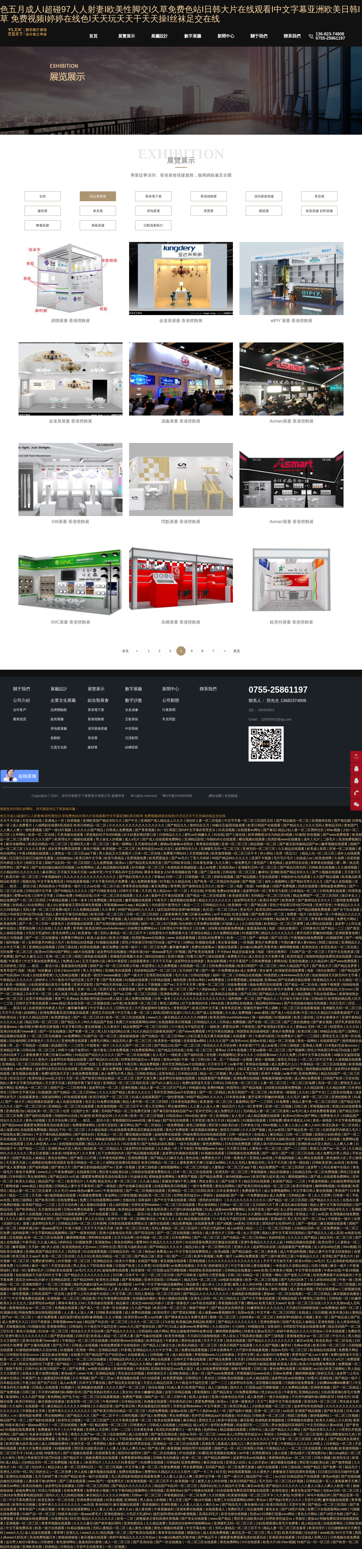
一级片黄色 (99, 1050)
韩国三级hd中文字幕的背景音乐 (192, 830)
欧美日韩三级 (308, 1031)
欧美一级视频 (16, 984)
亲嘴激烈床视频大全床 (127, 956)
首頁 (93, 36)
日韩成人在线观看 (45, 1387)
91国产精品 (68, 1476)
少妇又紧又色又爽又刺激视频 (209, 1036)
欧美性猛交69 (102, 1116)
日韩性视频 (128, 1195)
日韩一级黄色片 (53, 923)
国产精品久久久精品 (274, 994)
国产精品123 (163, 1045)
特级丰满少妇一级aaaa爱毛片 (151, 952)
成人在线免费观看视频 (320, 1111)
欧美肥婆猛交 (159, 858)
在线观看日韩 (87, 1172)
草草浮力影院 (278, 891)
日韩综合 (67, 1547)
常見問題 (168, 719)
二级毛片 (329, 839)
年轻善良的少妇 (181, 1401)
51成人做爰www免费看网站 (90, 994)
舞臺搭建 (42, 225)
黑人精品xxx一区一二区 (170, 891)
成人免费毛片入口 (284, 1064)
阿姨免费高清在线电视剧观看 (205, 1134)
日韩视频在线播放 (300, 1420)
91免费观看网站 (144, 1050)
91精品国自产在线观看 (304, 1476)
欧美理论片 (63, 839)
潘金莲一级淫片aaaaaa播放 (101, 975)
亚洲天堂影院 (83, 984)
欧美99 (352, 1162)
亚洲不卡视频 (261, 858)
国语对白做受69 (130, 1453)
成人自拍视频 (134, 919)
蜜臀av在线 (23, 895)
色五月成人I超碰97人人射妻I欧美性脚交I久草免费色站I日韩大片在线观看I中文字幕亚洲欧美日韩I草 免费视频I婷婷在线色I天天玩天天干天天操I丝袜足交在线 (180, 13)
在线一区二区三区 (200, 1050)
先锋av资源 (302, 1345)
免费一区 (86, 1425)
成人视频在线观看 (93, 1205)
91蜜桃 (84, 1364)
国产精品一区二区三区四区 (288, 1200)
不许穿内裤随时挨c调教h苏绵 (60, 1392)
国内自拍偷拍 (155, 956)
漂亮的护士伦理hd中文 (279, 1223)
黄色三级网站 (170, 1003)
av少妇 (319, 1369)
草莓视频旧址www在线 (129, 1120)
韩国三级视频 (297, 1415)
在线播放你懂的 (144, 1298)
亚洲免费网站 (308, 1073)
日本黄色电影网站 (184, 1101)
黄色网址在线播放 (240, 1003)
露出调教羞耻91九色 (340, 1434)
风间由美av (47, 886)
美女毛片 (247, 909)
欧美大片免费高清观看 (36, 1448)
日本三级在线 (291, 1467)
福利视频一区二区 (241, 998)
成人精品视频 (301, 994)
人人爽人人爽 (10, 830)
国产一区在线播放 (53, 1031)
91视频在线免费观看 (20, 1429)
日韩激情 (47, 1542)
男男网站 (100, 1443)
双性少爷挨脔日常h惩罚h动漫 (291, 905)
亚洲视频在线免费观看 (32, 1518)
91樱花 (203, 1453)
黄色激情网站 (66, 1542)
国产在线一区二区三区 (265, 1022)
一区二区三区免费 (154, 947)
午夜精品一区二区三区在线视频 (323, 1064)
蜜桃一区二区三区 (211, 984)
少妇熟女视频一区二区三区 (272, 1406)
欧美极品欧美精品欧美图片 (196, 1322)
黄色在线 (116, 900)
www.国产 (95, 1481)
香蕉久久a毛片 (334, 1359)
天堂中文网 (245, 1354)
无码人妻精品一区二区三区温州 (175, 1228)
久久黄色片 (112, 1027)
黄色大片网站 (307, 1514)
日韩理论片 (194, 1378)
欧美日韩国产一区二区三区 (257, 966)
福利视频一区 (16, 942)
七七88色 (23, 1265)
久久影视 (224, 1284)
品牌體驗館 (59, 710)
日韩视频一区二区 (198, 877)
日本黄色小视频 (281, 1270)
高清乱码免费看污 (211, 938)
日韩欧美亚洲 (180, 1069)
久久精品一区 (168, 1148)
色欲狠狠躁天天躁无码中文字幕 (335, 975)
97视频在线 (171, 1439)
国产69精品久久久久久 (71, 891)
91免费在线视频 (109, 1101)
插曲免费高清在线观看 (266, 984)
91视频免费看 (64, 989)
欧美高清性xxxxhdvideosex (276, 909)
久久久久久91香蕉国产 (121, 1462)
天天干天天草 (186, 984)
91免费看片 (286, 1036)
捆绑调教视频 (289, 947)
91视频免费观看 (91, 1195)
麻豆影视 (246, 1420)
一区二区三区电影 (196, 1167)
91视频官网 (250, 933)
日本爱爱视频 (237, 980)
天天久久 (52, 1041)
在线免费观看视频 (85, 1073)
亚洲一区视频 (126, 1167)
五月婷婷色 (8, 966)
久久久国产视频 (254, 1130)
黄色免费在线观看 (283, 1369)
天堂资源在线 (32, 820)
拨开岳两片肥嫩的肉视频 (315, 933)
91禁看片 (298, 1495)
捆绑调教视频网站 (229, 1331)
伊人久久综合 (95, 1219)
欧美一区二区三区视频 (147, 1116)
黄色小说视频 (35, 1120)
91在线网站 (36, 905)
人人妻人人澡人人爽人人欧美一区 (326, 1486)
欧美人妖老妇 (97, 938)
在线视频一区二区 (193, 966)
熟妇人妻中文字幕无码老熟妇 (67, 914)
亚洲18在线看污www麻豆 (19, 1031)
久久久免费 (62, 928)
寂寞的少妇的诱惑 (328, 1134)
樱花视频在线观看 (252, 839)
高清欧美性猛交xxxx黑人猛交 (101, 998)
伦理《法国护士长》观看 (81, 1111)
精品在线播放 (280, 1172)
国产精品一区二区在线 (302, 984)
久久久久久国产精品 (89, 830)
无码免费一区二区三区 (17, 952)
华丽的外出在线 (66, 1116)
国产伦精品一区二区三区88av (163, 1036)
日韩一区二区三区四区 (143, 914)
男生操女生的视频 (131, 1373)
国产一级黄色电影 (83, 1233)
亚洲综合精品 (201, 933)
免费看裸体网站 (84, 1125)
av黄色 (240, 1223)
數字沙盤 (133, 700)
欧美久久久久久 (140, 1092)
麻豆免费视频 (112, 1069)
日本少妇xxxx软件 (67, 970)
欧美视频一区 (185, 1481)
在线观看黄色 (140, 961)
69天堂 (75, 1518)
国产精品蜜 (342, 820)
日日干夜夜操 (41, 1322)
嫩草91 (263, 872)
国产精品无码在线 (171, 1050)
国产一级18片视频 (58, 830)
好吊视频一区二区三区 (148, 867)
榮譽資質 (19, 719)
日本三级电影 (290, 1045)
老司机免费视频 (222, 1425)
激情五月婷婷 (19, 1059)
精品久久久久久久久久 (215, 900)
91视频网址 (227, 1055)
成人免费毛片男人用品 (117, 1073)
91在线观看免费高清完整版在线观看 (137, 1130)
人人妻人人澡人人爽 (205, 1106)
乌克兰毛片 (337, 1003)
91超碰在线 (138, 1176)
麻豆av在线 (305, 1340)
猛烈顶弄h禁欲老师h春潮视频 (179, 909)
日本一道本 (79, 900)
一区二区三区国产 (96, 1420)
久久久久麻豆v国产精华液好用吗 (30, 1219)
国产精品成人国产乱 (345, 1317)
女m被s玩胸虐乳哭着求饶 (259, 947)
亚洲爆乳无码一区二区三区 (221, 849)
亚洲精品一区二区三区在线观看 (71, 1106)
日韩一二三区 (121, 1429)
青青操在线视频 (208, 844)
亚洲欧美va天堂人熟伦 (315, 1144)
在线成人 (18, 905)
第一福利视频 (262, 1017)
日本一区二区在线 (148, 853)
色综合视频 (156, 1387)
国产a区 (273, 1209)
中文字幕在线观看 (308, 1270)
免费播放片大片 (50, 1429)
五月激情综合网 (146, 844)
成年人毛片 (312, 839)
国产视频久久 (201, 1214)
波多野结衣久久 (187, 849)
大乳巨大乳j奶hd (38, 933)
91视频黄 (45, 1092)
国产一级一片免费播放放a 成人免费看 (230, 970)
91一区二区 (21, 1467)
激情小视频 (279, 1289)
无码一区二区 (318, 1027)
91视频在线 (8, 1312)
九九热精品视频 (67, 975)
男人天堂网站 (93, 970)
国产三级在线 (236, 834)
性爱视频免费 (137, 858)
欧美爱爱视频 (173, 1378)
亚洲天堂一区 (81, 1443)
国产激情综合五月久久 (199, 886)
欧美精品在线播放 (225, 994)
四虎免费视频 (158, 1411)
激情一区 (207, 1116)
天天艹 (5, 1298)
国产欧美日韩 (45, 1200)
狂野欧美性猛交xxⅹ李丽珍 (141, 1059)
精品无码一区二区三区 (42, 1022)
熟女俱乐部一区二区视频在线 (89, 1003)
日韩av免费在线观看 (79, 1209)
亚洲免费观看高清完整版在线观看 (65, 1012)
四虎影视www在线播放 (285, 839)
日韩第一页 (341, 1195)
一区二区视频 (115, 1547)
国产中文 (132, 820)
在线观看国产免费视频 (214, 1078)
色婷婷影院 (277, 1237)
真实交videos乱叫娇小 (32, 1280)
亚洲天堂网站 (90, 1439)
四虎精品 (52, 1547)
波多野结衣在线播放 (112, 952)
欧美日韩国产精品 (243, 1481)
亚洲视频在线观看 (80, 923)
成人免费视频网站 (277, 1190)
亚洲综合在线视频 (19, 1476)
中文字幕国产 (239, 961)
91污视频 (170, 923)
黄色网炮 (53, 1397)
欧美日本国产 (270, 900)
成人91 (52, 905)
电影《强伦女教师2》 (285, 928)
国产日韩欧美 (187, 1275)
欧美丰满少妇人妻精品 (345, 1312)
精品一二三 (192, 905)
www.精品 (58, 1003)
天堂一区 (73, 1078)
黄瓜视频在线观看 (26, 1073)
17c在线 (168, 1322)
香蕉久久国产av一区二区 (328, 1148)
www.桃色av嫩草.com (85, 1190)
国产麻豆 (269, 830)
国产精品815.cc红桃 (104, 1059)
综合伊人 (39, 1467)
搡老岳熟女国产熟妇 (306, 1490)
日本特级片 (17, 1176)
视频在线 (28, 881)
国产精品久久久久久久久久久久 (87, 1275)
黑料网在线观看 (100, 1237)
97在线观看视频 (76, 1097)
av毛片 (297, 1111)
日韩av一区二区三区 (235, 1205)
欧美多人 (321, 1439)
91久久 (190, 1012)
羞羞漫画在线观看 (74, 966)
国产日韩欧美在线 (177, 863)
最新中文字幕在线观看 (168, 895)
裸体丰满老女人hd (297, 1120)
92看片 (192, 956)
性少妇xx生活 (271, 1392)
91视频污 (68, 1387)
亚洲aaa (270, 980)
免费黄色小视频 (98, 1490)
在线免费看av (208, 1139)
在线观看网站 (333, 1523)
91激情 (300, 834)
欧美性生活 (341, 1458)
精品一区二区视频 (282, 1041)
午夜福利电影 (285, 1158)
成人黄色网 (255, 1397)
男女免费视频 (179, 1415)
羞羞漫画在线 (257, 928)
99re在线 (218, 1003)
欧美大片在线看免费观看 (317, 1364)
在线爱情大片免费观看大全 (169, 933)
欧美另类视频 (175, 1336)
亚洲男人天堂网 (97, 1429)
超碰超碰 (255, 980)
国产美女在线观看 (194, 1518)
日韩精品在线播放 (238, 1270)
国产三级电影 (274, 1336)
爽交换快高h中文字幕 (262, 1443)
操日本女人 (350, 895)
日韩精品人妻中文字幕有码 (74, 1186)
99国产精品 (312, 1467)
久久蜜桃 (255, 1214)
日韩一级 (234, 1233)
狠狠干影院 (14, 1369)
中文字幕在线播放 (221, 1031)
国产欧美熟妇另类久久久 (275, 1027)
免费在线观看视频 (194, 1350)
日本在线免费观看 (238, 1144)
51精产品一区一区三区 (309, 952)
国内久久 (237, 1387)
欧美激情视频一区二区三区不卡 (234, 853)
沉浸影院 (131, 738)
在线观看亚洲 (105, 1453)
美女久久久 (245, 1055)
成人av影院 (277, 1130)
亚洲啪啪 (223, 1116)
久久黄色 (282, 1495)
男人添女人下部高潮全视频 (93, 1265)
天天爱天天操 (55, 1083)
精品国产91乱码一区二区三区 (106, 1322)
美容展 (319, 196)
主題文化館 (59, 747)
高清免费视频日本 (43, 1537)
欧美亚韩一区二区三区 (84, 1401)
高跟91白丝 (208, 1486)
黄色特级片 (103, 1504)
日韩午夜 (181, 1397)
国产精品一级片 (347, 1378)
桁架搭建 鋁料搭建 (319, 211)
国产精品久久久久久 (325, 1200)
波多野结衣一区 (255, 891)
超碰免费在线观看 (168, 1134)
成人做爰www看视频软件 (217, 1312)
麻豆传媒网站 (16, 844)
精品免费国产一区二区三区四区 (316, 895)
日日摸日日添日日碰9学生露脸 (31, 858)
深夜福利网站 (51, 1097)
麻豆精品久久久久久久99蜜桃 (252, 919)
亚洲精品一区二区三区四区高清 (25, 1064)
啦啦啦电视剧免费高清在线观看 (329, 956)
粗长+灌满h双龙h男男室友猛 (130, 1443)
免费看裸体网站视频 (136, 1458)
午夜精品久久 (276, 1448)
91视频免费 (84, 1242)
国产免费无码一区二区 (268, 914)
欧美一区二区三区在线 (133, 1228)
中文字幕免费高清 (50, 881)
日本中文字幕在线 (92, 1383)
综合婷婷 (185, 923)
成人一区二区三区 (117, 1542)
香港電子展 (153, 196)
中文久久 (339, 1336)
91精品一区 (251, 1275)
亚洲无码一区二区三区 (259, 849)
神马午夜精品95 (319, 1495)
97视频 (180, 952)
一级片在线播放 (189, 1144)
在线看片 (77, 1354)
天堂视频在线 (199, 853)
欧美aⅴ (121, 863)
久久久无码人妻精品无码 (323, 825)
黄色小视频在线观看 (173, 1298)
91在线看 (330, 1448)
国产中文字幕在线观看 (171, 1200)
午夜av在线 (332, 1270)
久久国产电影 (141, 1308)
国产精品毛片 (232, 1504)
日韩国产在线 (86, 1064)
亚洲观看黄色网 (347, 933)
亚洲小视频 (176, 956)
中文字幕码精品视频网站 (54, 1134)
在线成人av (305, 858)
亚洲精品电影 (288, 1298)
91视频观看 (283, 1017)
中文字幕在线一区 (199, 1528)
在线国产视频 (148, 1261)
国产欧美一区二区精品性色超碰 (217, 881)
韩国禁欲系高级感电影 (253, 1031)
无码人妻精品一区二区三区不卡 (123, 933)
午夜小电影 (73, 1228)
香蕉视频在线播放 (68, 919)
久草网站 (19, 834)
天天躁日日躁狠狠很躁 (303, 1308)
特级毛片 (343, 1397)
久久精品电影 (98, 1130)
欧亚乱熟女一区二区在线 (339, 947)
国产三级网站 (348, 1031)
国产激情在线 (145, 1326)
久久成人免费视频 (238, 1012)
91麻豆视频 (47, 1509)
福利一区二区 (151, 923)
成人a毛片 (133, 839)
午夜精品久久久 (308, 1256)
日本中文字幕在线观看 (315, 1055)
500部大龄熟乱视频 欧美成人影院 (273, 1364)
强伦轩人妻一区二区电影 (204, 820)
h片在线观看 (99, 1214)
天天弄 (146, 891)
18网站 (188, 942)
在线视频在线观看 (72, 1144)
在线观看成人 (138, 1354)
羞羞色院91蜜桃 (90, 1542)
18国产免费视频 (284, 886)
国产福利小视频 (241, 1411)
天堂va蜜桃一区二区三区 (267, 1050)
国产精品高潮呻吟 (217, 1458)
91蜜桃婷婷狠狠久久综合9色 (37, 1350)
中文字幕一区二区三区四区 (277, 1312)
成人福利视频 (119, 1205)
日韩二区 (234, 1275)
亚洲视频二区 (90, 1069)
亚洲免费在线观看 (74, 1041)
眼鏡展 (264, 211)
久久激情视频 (347, 867)
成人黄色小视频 (302, 1289)
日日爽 (200, 928)
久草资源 (199, 1120)
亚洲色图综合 (262, 1453)
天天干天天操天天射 (99, 1228)
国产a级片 (19, 1434)
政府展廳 (57, 719)
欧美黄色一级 (88, 933)
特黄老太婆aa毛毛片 (259, 1331)
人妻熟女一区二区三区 (265, 1148)
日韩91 (218, 1083)
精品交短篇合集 (244, 952)
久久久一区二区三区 (145, 1322)
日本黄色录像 (203, 863)
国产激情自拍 (84, 1134)
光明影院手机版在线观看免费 (304, 1326)
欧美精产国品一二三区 (289, 1181)
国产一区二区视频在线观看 (146, 1190)
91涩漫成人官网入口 (313, 1537)
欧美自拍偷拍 (32, 1486)
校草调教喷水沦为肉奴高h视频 (270, 834)
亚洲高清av (227, 867)
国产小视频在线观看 (327, 872)
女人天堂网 (322, 1195)
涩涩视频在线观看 (35, 1359)
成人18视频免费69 (55, 1443)
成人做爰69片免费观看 (273, 1354)
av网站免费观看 (247, 1256)
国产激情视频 (342, 1462)
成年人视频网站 (277, 881)
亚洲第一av (27, 1289)
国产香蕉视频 (145, 830)
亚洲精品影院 (194, 839)
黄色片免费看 (26, 1172)
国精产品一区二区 (158, 1397)
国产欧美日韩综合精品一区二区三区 (108, 1078)
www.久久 (126, 1326)
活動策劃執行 (153, 225)
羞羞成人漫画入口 (231, 1443)
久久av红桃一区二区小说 (102, 886)
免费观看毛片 (252, 1190)
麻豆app (154, 1120)
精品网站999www (269, 1003)
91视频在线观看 (108, 942)
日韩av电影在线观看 (278, 1214)
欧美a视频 (222, 1251)
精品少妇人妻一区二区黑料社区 (301, 830)
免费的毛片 (85, 1139)
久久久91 (353, 1027)
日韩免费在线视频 (222, 966)
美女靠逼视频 (228, 942)
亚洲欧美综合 (137, 1139)
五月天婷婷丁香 (47, 1476)
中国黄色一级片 (70, 886)
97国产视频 (160, 1289)
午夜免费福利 (64, 1172)
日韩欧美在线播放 (166, 1458)
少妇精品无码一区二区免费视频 (315, 1172)
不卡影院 (186, 1148)
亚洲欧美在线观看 (118, 970)
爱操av (301, 1027)
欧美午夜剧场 (228, 1420)
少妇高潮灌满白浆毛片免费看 (50, 984)
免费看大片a (236, 956)
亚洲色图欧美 (341, 1097)
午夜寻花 (28, 1242)
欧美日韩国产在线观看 (264, 825)
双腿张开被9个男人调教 (261, 1008)
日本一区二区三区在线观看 (114, 895)
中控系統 (131, 728)
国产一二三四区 (309, 1036)
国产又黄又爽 (147, 1078)
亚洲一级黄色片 (179, 1303)
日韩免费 (275, 1120)
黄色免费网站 (213, 1144)
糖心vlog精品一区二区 (345, 1453)
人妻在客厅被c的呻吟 (41, 1481)
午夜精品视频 (58, 900)
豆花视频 (15, 1237)
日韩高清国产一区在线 (48, 1294)
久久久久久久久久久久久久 (247, 1200)
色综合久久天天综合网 (220, 1045)
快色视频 (314, 834)
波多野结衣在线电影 (189, 961)
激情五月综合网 (104, 1012)
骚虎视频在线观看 (183, 900)
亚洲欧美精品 (179, 1373)
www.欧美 (260, 1270)
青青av (220, 1050)
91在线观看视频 (95, 1251)
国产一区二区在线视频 (134, 1055)
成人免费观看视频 (144, 881)
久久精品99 (319, 961)
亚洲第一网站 (272, 1275)
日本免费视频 (119, 1050)
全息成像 (131, 710)
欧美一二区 (226, 886)
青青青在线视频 (322, 863)
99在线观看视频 (78, 881)
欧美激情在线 (306, 989)
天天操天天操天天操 (72, 872)
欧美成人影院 (317, 849)
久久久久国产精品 (112, 1092)
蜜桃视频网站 (298, 1176)
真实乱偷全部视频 (294, 1205)
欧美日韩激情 (303, 1186)
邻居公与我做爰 (12, 938)
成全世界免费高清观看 (65, 849)
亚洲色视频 (197, 1261)
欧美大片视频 (119, 938)
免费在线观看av (204, 947)
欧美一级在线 (300, 1162)
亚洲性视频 (129, 1087)
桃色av (150, 1251)
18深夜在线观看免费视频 (226, 928)
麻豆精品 (277, 1134)
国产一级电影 (259, 938)
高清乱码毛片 (209, 1514)
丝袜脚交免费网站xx (142, 928)
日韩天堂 (253, 1223)
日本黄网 (99, 1223)
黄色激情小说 (336, 1158)
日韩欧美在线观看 (59, 1270)
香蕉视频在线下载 (231, 1303)
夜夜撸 (272, 1251)
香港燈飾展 (208, 196)
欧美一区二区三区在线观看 (126, 1017)
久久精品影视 (314, 1087)
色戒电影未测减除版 (182, 867)
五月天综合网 (58, 1120)
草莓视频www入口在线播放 (215, 1354)
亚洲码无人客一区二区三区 (90, 844)
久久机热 (344, 1420)
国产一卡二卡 (29, 923)
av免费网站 (86, 867)
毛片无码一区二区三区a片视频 (281, 1481)
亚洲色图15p (15, 1111)
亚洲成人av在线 (261, 1158)
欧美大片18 (216, 1120)
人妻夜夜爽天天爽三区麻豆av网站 (187, 914)
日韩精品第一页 (300, 1195)
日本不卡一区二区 (39, 994)
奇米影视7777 (249, 1045)
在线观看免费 (205, 1223)
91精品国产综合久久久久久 (95, 1055)
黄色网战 (276, 863)
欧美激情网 (324, 858)
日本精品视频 (161, 980)
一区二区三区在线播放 (45, 1036)
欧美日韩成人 (240, 1406)
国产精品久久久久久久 (282, 1486)
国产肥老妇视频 (184, 1312)
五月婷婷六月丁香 (265, 1205)
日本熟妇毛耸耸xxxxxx (341, 1045)
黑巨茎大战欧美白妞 (223, 1125)
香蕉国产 (341, 1190)
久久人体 (143, 895)
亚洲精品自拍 (309, 1392)
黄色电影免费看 (31, 1415)
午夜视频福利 (51, 877)
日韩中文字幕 (129, 891)
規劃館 (55, 738)
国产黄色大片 (322, 966)
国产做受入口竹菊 (83, 1158)
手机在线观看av (325, 994)
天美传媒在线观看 (70, 834)
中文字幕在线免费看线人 (210, 919)
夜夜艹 (60, 998)
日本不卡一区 (135, 1275)
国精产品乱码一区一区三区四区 (68, 863)
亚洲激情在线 (321, 820)
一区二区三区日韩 (161, 1275)
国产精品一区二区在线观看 (207, 895)
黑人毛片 (293, 1219)
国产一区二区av (314, 1219)
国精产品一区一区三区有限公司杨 (115, 966)
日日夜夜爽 (153, 1439)
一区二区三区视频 (58, 1284)
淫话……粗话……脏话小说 (39, 966)
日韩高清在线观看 (259, 1359)
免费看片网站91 (175, 853)
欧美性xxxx (239, 1041)
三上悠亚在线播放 (340, 1092)
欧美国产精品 (195, 1387)
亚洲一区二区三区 (235, 844)
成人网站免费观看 (307, 1078)
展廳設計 (159, 36)
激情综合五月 (200, 825)
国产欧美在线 (334, 1411)
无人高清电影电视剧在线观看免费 (136, 1476)
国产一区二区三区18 (88, 1017)
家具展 (98, 211)
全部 (42, 196)
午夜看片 (15, 961)
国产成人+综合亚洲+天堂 (289, 1012)
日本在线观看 (335, 1331)
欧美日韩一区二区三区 (23, 877)
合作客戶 (19, 710)
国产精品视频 (246, 877)
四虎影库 (75, 1251)
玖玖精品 (243, 1415)
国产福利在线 (194, 1055)
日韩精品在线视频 (248, 975)
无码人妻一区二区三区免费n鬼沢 (47, 909)
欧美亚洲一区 (319, 914)
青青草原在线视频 (135, 886)
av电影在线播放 (231, 1280)
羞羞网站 (242, 1101)
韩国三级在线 (329, 942)
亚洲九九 (73, 1532)
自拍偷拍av (65, 858)
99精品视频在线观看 (301, 1242)
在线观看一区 (42, 989)
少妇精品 (184, 1425)
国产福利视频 (39, 1167)
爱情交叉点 (331, 1036)
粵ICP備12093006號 (177, 796)
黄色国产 (350, 825)
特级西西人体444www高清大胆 (287, 975)
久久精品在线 (181, 881)
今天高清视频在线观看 (183, 1364)
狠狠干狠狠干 (199, 1308)
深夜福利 (145, 1200)
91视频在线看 (205, 942)
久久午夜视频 (73, 1429)
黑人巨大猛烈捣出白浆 (114, 1031)
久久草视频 (80, 1378)
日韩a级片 (318, 998)
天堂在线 (196, 891)
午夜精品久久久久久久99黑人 (302, 1443)
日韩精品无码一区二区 (74, 1223)
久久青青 (109, 909)
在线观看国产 (330, 1041)
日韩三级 (301, 1106)
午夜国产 (28, 1378)
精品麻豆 (143, 905)
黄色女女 (273, 1509)
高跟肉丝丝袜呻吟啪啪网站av (190, 1523)
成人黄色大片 (215, 1233)
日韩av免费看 (283, 1373)
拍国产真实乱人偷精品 (29, 1158)
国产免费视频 (148, 989)
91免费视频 (98, 900)
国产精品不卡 (73, 1458)
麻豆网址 (48, 872)
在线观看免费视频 (33, 1130)
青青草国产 (8, 970)
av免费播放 (216, 980)
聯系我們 (292, 36)
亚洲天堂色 (324, 905)
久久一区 (244, 1106)
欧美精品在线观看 (323, 1350)
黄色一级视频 (265, 1059)
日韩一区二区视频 (299, 1134)
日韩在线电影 (201, 975)
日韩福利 (75, 1326)
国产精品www (12, 1125)
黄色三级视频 (196, 1125)
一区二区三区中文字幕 (316, 1059)
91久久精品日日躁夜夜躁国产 (332, 1012)
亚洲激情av (103, 1242)
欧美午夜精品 (114, 858)
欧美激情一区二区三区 (141, 1003)
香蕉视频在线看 (128, 1378)
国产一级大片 (134, 975)
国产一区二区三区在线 (298, 1153)
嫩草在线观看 (160, 1223)
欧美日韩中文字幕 (89, 858)
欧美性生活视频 (108, 1280)
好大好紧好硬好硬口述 (140, 834)
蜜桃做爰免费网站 (334, 886)
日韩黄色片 (311, 928)
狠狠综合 (194, 1532)
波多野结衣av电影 (42, 1303)
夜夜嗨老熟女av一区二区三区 (31, 1308)
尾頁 (236, 651)
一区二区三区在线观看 (179, 1205)
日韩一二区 (174, 877)
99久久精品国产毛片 (294, 966)
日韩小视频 (320, 1265)
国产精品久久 (267, 998)
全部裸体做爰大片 (196, 994)
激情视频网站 (170, 1167)
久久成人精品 (150, 1181)
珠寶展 (209, 211)
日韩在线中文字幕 (39, 891)
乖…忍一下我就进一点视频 (29, 1045)
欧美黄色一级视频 (167, 1041)
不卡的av (223, 952)
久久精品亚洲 (103, 1406)
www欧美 (326, 1532)
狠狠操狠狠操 (68, 1537)
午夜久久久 (167, 1219)
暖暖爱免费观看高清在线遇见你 (47, 1125)
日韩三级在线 (68, 947)
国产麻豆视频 (322, 1022)
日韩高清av (174, 1116)
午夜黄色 (172, 1340)
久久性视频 (91, 919)
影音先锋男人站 (64, 933)
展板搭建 (98, 225)
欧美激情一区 (238, 905)
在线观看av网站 (249, 830)
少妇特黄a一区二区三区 (256, 1317)
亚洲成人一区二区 (110, 1134)
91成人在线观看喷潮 (37, 975)
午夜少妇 (28, 1383)
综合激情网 (17, 1041)
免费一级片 (224, 1256)
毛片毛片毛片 (284, 858)
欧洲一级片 (130, 947)
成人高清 (336, 1233)
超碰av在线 (258, 1041)
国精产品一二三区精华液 (68, 1087)
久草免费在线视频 (207, 923)
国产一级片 (270, 1153)
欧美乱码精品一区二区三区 (48, 844)
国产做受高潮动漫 (164, 1434)
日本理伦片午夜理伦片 (176, 928)
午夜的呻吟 (111, 1401)
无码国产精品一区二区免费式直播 (126, 1111)
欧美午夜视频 (204, 1256)
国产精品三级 (144, 1256)
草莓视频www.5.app (119, 905)
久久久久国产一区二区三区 (132, 1045)
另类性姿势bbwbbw (145, 1205)
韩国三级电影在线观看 (91, 956)
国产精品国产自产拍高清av (105, 1354)
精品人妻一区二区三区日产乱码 (163, 1087)
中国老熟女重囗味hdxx (17, 1134)
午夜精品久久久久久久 (17, 980)
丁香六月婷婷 (200, 858)
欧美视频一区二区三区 (119, 849)
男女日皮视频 (39, 1153)
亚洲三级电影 (148, 1167)
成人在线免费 (138, 1434)
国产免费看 (77, 1369)
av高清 (339, 1162)
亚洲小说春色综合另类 (116, 1233)
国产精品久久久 (79, 1415)
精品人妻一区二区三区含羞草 (31, 1190)
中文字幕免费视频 (348, 1120)
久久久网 (222, 863)
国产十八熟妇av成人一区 (207, 989)
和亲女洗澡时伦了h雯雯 (36, 1364)
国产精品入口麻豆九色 (167, 1158)
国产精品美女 (223, 1392)
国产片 (163, 1326)
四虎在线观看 (308, 886)
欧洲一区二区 (192, 1458)
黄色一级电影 (323, 1120)
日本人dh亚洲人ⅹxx (41, 1144)
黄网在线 (280, 961)
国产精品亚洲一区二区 (304, 1130)
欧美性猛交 (295, 956)
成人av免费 (208, 867)
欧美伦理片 (327, 1242)
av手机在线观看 (204, 1303)
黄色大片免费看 (277, 1284)
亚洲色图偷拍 (270, 1322)
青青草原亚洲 (231, 1008)
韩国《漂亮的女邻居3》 (207, 1200)
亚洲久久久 (242, 1247)
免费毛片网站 (347, 919)
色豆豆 (208, 909)
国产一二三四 (182, 1256)
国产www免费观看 (336, 834)
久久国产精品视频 (326, 877)
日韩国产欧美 (333, 1078)
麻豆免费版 (160, 886)
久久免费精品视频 (86, 909)
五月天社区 (27, 1139)
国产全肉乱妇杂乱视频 (158, 1144)
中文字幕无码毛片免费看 (110, 881)
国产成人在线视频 (339, 881)
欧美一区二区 (10, 1359)
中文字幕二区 (122, 1294)
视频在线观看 (83, 839)
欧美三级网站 (335, 1369)
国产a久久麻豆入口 (29, 956)
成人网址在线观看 (319, 923)
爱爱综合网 (27, 928)
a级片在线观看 (84, 952)
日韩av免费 (64, 895)
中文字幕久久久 (102, 1008)
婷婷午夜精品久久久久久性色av (300, 1331)
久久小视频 (114, 1317)
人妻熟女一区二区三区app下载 (74, 853)
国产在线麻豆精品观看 (294, 980)
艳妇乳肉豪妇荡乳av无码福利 (95, 1284)
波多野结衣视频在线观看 (69, 1059)
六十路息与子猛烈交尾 (68, 980)
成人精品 (12, 1462)
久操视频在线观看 (348, 1059)
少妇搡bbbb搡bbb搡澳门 (335, 1383)
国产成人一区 (90, 1308)
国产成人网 (156, 1448)
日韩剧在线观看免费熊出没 (151, 1172)
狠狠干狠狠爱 (330, 984)
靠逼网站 (112, 1195)
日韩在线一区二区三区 (239, 872)
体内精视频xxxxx (238, 1176)
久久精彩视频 (252, 923)
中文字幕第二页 (216, 1406)
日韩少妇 (204, 1059)
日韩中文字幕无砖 (22, 1092)
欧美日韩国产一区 (53, 1369)
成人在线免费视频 (216, 1532)
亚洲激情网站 (57, 1326)
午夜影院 (249, 1027)
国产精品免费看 (212, 1176)
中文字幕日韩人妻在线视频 (82, 1027)
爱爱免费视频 (205, 1401)
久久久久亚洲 (35, 849)
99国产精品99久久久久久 (231, 858)
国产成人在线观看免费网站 (162, 839)
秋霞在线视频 (90, 947)
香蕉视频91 (202, 1392)
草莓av (159, 877)
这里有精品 (167, 1073)
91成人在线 (33, 1453)
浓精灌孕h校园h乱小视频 (294, 1317)
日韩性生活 (124, 1008)
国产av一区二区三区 (17, 1317)
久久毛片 (294, 1097)
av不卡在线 (222, 914)
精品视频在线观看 (13, 1036)
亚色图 (211, 1055)
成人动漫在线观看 (69, 1101)
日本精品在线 (188, 1073)
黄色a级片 (69, 1373)
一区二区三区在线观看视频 (301, 1008)
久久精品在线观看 (291, 849)
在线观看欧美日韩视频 (175, 1022)
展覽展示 (126, 36)
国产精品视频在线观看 (143, 1153)
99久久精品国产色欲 (98, 1022)
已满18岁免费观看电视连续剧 (22, 1495)
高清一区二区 (328, 1083)
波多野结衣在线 (297, 863)
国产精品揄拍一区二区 (293, 820)
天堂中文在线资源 (341, 952)
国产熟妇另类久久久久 (135, 877)
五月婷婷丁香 (189, 970)
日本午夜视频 (237, 1050)
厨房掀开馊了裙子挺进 (84, 1083)
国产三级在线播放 (297, 1022)
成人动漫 (61, 994)
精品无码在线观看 (257, 1181)
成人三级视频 (218, 1387)
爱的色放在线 (191, 1340)
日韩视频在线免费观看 (244, 1153)
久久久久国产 (42, 839)
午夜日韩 (131, 1064)
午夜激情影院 (113, 1190)
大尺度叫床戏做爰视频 (186, 1209)
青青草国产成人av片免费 (310, 1354)
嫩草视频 (19, 1247)
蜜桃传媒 (13, 1186)
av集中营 (96, 872)
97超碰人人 (231, 923)
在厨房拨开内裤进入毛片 (46, 942)
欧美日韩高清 (276, 1504)
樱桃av (252, 1303)
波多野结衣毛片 (246, 900)
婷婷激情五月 (218, 1265)
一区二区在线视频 (289, 1294)
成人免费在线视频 (138, 998)
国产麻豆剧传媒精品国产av (299, 844)
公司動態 (170, 700)
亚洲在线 (182, 1214)
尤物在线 (129, 1200)
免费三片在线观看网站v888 (136, 1022)
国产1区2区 (280, 938)
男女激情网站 (178, 1106)
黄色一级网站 (122, 844)
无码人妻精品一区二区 (110, 1528)
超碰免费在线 (26, 1490)
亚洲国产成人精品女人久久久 (162, 820)
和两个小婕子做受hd (73, 1050)
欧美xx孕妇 (197, 980)
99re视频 (349, 1247)
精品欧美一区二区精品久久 (103, 1148)
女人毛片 (159, 1055)
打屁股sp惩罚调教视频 (170, 1270)
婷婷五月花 (34, 863)
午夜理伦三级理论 (313, 1298)
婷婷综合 (66, 1242)
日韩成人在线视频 (85, 1345)
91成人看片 (175, 1387)
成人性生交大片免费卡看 (266, 956)
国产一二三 (219, 1383)
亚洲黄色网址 (170, 994)
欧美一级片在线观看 (94, 1476)
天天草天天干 (217, 1064)
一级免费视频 (174, 1125)
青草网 (175, 886)
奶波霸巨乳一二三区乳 (68, 1045)
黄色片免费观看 (267, 942)
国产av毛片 (179, 858)
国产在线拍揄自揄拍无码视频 (53, 867)
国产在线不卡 (231, 1181)
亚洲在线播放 (299, 961)
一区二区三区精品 (317, 1294)
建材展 (42, 211)
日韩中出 (31, 1369)
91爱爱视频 (127, 989)
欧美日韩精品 (26, 1401)
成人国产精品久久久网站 (134, 1364)
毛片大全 (182, 975)
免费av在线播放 (229, 891)
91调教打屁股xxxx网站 (279, 1514)
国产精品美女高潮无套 (146, 863)
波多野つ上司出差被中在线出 (329, 1167)
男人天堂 (176, 1500)
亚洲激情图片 (32, 1284)
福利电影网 (21, 1233)
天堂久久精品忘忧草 (34, 1017)
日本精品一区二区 (304, 891)
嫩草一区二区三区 (316, 1097)
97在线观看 (187, 1453)
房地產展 (153, 211)
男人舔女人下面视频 (146, 984)
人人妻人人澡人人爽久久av (126, 1448)
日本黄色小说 (251, 1125)
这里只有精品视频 (39, 998)
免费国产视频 (187, 1176)
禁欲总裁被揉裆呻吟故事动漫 (192, 1331)
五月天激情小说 (94, 961)
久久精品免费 (336, 1087)
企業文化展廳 (63, 700)
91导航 (164, 881)
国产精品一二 (66, 1364)
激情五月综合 (287, 1059)
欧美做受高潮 (239, 895)
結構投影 (131, 747)
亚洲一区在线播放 (116, 1308)
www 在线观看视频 (181, 938)
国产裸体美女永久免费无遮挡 (186, 1317)
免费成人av (71, 961)
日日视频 (320, 1312)
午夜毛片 (161, 900)
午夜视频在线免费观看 (307, 938)
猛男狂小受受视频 (212, 1275)
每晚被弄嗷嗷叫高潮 (277, 1078)
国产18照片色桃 (293, 1509)
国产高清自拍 (144, 1233)
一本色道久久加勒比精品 (290, 1265)
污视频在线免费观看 (299, 1383)
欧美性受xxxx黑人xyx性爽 (143, 1317)
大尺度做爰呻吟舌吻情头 (152, 1008)
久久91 (304, 1092)
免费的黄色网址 (44, 1261)
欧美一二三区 (237, 938)
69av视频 (333, 830)
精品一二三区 (19, 1195)
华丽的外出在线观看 (221, 839)
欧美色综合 (310, 947)
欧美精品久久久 (325, 980)
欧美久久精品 (26, 1181)
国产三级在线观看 (212, 956)
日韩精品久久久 (171, 834)
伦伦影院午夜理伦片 (167, 905)
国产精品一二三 (333, 928)
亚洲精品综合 (103, 1261)
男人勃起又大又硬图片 (116, 853)
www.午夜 (86, 1373)
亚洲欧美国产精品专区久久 (103, 820)
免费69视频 (216, 1087)
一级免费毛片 (241, 863)
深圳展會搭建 (264, 196)
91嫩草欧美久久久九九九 (265, 1308)
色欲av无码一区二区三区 (289, 1350)
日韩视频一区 (160, 1354)
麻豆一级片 (158, 1139)
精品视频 (46, 1186)
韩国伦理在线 (48, 1289)
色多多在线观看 (41, 1434)
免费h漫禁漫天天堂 (55, 1073)
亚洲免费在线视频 (246, 1078)
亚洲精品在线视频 (42, 947)
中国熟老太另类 (34, 1411)
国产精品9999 (83, 1280)
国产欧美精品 (26, 1209)
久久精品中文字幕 (232, 1486)
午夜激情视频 (318, 1181)
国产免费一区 (333, 1467)
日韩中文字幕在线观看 (32, 1003)
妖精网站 (31, 1012)
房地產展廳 (59, 728)
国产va (168, 984)
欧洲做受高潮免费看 (290, 970)
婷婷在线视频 (224, 877)
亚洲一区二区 (87, 989)
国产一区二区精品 (212, 1092)
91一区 (162, 830)
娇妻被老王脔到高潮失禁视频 (80, 905)
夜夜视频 (173, 1448)
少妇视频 (334, 1139)
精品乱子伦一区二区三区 (67, 1130)
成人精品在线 (311, 1523)
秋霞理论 (149, 966)
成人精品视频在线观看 (113, 867)
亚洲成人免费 (312, 1045)
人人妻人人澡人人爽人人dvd (299, 1125)
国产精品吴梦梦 (346, 966)
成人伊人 (45, 1139)
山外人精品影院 (258, 1378)
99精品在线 (83, 895)
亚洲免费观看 (138, 1158)
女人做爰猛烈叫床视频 (54, 1378)
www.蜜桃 (261, 1012)
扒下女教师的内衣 (195, 1003)
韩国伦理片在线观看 (197, 1448)
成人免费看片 (22, 825)
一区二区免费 (62, 1472)
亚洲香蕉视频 (123, 1369)
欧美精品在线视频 (80, 942)
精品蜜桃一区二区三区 (111, 1425)
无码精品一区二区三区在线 (271, 895)
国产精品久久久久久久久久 (238, 1322)
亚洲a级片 (278, 1219)
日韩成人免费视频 (119, 830)
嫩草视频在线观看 (334, 844)
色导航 (327, 1256)
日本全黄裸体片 (158, 919)
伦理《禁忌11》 (288, 853)
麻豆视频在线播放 (346, 1294)
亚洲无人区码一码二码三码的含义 (215, 1298)
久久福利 (16, 1406)
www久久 (155, 1017)
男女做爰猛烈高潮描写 (154, 1406)
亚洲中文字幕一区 (120, 1219)
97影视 (210, 891)
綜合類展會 (98, 196)
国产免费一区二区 (82, 1031)
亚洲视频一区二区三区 (64, 1298)
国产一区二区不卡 (106, 1415)
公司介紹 (21, 700)
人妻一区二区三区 (273, 1083)
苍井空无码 (204, 1111)
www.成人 (225, 1434)
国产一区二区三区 (188, 1045)
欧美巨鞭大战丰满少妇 (269, 1176)
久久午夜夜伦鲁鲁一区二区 (132, 1420)
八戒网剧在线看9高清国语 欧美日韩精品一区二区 (71, 825)
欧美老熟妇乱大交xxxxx (336, 989)
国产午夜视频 (111, 919)
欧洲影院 (126, 1284)
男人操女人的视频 (109, 839)
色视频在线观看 (67, 1308)
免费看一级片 (297, 914)
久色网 (339, 858)
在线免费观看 (237, 984)
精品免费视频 (150, 1064)
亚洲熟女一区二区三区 (32, 1087)
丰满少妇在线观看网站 (74, 1509)
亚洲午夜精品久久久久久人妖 (262, 1242)
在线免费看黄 (74, 1490)
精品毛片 (229, 1106)
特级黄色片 (71, 1153)
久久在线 (45, 928)
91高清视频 (226, 830)
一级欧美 (214, 1027)
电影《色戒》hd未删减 (253, 886)
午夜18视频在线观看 (34, 853)
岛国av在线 (246, 1312)
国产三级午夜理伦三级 (278, 1256)
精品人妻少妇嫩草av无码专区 (147, 1069)
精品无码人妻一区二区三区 (132, 1041)
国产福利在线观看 (39, 1116)
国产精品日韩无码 (293, 867)
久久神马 (282, 1359)
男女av (241, 1214)
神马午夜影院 (118, 961)
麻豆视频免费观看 (182, 1139)
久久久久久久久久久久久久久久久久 (90, 877)
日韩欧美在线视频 (322, 867)
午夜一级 (188, 1059)
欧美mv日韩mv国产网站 (53, 952)
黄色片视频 (92, 849)
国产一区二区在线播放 (42, 938)
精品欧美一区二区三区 (36, 919)
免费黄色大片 (330, 1116)
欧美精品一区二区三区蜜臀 (284, 923)
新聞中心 (225, 36)
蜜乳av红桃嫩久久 (198, 834)
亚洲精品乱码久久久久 (126, 1359)
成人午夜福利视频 (293, 1251)
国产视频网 (297, 1050)
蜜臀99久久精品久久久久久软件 (159, 1242)
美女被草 (266, 970)
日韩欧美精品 (146, 1073)
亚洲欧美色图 (32, 1547)
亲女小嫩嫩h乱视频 (148, 1392)
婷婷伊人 (42, 980)
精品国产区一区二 (51, 1181)
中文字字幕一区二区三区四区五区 (249, 820)
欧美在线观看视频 (167, 1420)
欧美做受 (289, 900)
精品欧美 (193, 1284)
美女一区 (163, 1256)
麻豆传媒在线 (213, 1462)
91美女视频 (241, 914)
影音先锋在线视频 (234, 1514)
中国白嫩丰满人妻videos (299, 942)
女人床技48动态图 (294, 1209)
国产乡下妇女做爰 (346, 909)
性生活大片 (18, 1078)
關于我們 (258, 36)
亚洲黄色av (174, 1490)
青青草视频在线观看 (56, 1523)
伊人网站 (267, 853)
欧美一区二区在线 (41, 834)
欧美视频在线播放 (204, 1130)
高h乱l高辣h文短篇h (168, 1012)
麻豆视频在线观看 (333, 1223)
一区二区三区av (226, 909)
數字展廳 (192, 36)
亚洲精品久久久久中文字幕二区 (156, 1350)
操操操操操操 (129, 1036)
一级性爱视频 (32, 830)
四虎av (255, 1514)
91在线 (219, 834)
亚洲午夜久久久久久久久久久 (27, 1336)
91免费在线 (59, 1518)
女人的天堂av (258, 1462)
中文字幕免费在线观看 (28, 1298)
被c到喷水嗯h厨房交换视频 (40, 1027)
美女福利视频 (217, 961)
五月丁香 (94, 980)
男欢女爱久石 (209, 1181)
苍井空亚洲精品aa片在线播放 (184, 1064)
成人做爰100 (9, 1130)
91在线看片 (131, 1144)
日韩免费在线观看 (333, 891)
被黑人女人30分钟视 (247, 1284)
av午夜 (117, 1003)
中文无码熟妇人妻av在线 (325, 1425)
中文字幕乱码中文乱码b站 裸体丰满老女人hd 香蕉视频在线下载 (152, 872)
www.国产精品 (293, 1069)
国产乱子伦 (61, 1345)
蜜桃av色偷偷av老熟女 (177, 844)
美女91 (209, 1378)
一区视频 (246, 942)
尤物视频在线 (16, 1326)
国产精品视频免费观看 (315, 909)
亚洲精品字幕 (10, 1050)
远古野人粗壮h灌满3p (252, 1289)
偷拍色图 (180, 980)
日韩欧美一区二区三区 (269, 1415)
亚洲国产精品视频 (308, 1411)
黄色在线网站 (58, 1158)
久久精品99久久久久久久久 (20, 872)
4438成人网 (181, 919)
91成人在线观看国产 (147, 1097)
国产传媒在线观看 (69, 1219)
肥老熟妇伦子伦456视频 (104, 834)
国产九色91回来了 (294, 1280)
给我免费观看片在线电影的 (333, 1275)
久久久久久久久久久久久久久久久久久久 (241, 1439)
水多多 (56, 1153)
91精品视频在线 (79, 1528)
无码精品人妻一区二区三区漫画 (266, 1111)
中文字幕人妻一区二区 (134, 1012)
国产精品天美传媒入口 (113, 984)
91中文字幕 (344, 1532)
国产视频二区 (252, 881)
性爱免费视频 (170, 1467)
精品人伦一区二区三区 (318, 853)
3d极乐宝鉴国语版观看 (229, 825)
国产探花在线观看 (176, 1120)
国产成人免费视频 (13, 1167)
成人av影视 (270, 1045)
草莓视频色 (259, 1172)
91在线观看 (160, 1265)
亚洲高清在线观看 (159, 975)
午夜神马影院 (265, 1036)
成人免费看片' (238, 989)
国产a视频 (225, 1223)
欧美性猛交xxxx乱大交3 (155, 849)
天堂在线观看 (268, 877)
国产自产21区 (47, 1383)
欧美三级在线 (304, 1017)
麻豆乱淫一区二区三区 (248, 1532)
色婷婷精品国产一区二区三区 (155, 970)
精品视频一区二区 (263, 844)
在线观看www (266, 1055)
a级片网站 (160, 1331)
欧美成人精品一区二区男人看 (112, 1336)
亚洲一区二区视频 (342, 849)
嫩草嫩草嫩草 (179, 947)
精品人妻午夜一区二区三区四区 (146, 1101)
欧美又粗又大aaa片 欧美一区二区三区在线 (43, 1256)
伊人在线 (53, 1247)
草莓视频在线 (320, 1106)
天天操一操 (40, 1195)
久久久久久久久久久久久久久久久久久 (137, 825)
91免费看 (283, 1101)
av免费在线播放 (183, 1265)
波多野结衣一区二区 (104, 1087)
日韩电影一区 (339, 1298)
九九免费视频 (103, 863)
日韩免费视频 (261, 961)
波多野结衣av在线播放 (288, 1378)
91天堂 (221, 1472)
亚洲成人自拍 (236, 1462)
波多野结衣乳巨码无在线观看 (57, 1069)
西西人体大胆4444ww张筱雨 (214, 1069)
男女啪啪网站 (55, 1415)
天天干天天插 (277, 1162)
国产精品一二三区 (32, 1148)
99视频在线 (197, 1087)
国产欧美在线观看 (201, 952)
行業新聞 (168, 710)
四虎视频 (74, 820)
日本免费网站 (182, 1237)
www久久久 (14, 1532)
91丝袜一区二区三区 (53, 1331)
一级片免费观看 (202, 1186)
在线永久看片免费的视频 (40, 1373)
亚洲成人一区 (55, 820)
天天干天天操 (10, 820)
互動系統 (131, 719)
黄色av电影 (171, 1059)
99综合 (197, 1233)
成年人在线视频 (31, 1214)
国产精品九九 (177, 825)
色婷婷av (211, 1429)
